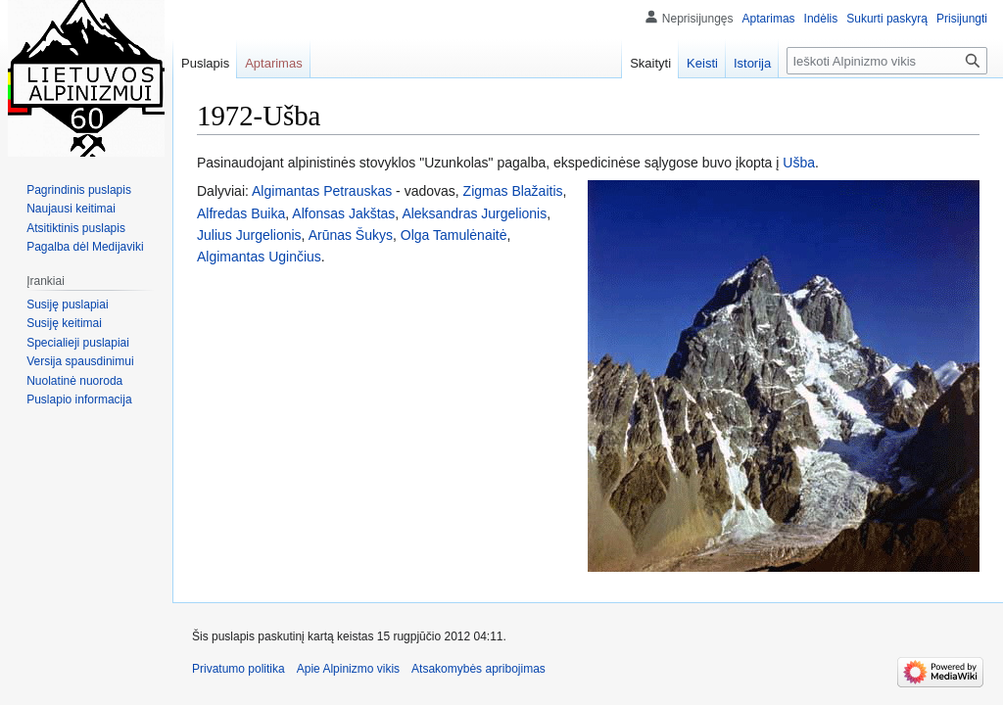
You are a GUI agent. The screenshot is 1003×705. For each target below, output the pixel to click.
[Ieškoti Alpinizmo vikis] (887, 60)
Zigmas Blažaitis (513, 191)
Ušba (799, 162)
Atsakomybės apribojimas (478, 669)
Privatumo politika (238, 669)
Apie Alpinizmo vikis (348, 669)
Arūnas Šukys (351, 235)
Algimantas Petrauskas (322, 191)
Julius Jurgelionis (249, 235)
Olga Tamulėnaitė (454, 235)
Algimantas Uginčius (259, 256)
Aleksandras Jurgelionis (474, 213)
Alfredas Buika (241, 213)
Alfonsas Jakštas (343, 213)
